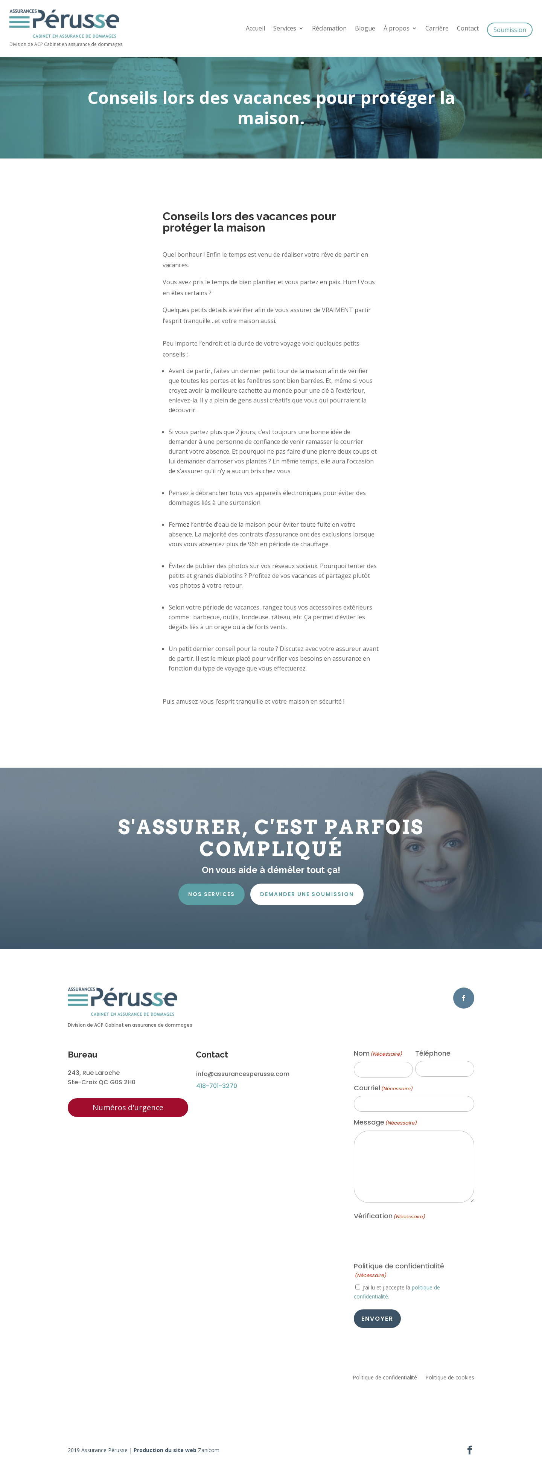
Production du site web (165, 1450)
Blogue (365, 29)
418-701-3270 (216, 1086)
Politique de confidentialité (385, 1378)
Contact (468, 29)
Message (385, 1123)
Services (284, 29)
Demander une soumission (307, 894)
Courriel (383, 1088)
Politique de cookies (449, 1378)
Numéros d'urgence (128, 1107)
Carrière (437, 29)
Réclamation (329, 29)
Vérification (389, 1216)
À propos (397, 29)
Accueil (255, 29)
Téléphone (433, 1053)
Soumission (509, 30)
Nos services (211, 894)
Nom (378, 1054)
